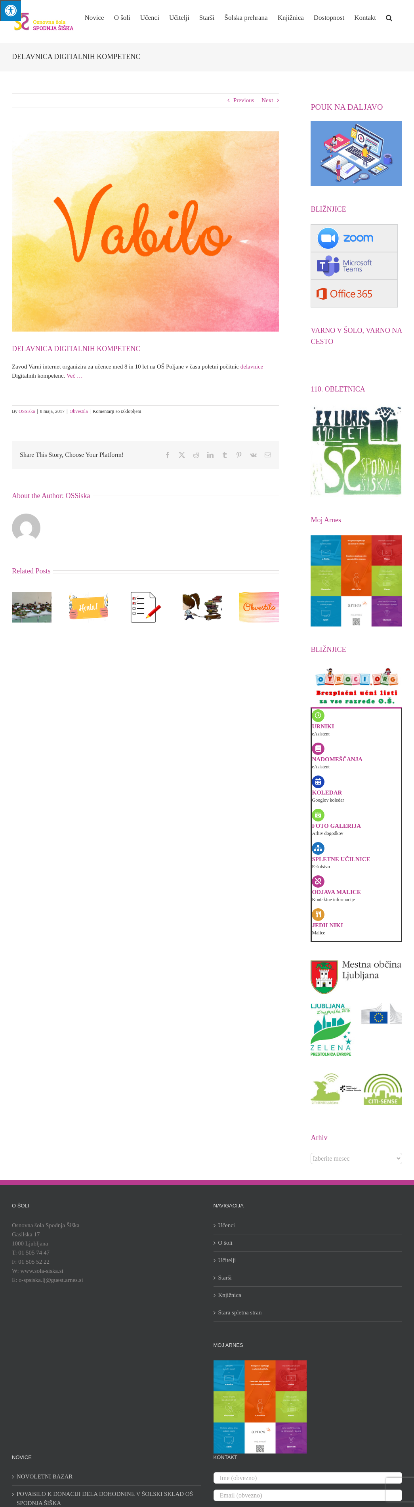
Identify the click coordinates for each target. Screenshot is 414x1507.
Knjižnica (229, 1295)
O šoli (225, 1243)
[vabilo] (145, 231)
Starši (225, 1277)
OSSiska (27, 411)
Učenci (226, 1225)
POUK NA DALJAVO (347, 107)
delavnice (251, 366)
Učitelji (227, 1260)
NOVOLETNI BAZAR (44, 1476)
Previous (243, 100)
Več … (75, 375)
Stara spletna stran (240, 1312)
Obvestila (79, 411)
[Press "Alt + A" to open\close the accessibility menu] (10, 10)
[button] (389, 17)
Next (267, 100)
